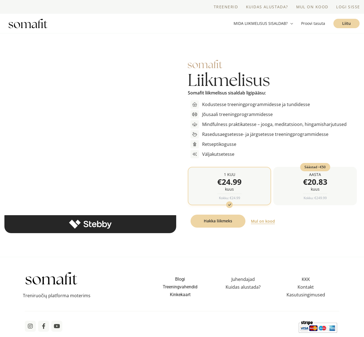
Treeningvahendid (180, 288)
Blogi (180, 280)
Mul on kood (263, 222)
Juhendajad (243, 280)
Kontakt (306, 288)
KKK (306, 280)
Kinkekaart (180, 295)
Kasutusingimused (306, 296)
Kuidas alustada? (243, 288)
